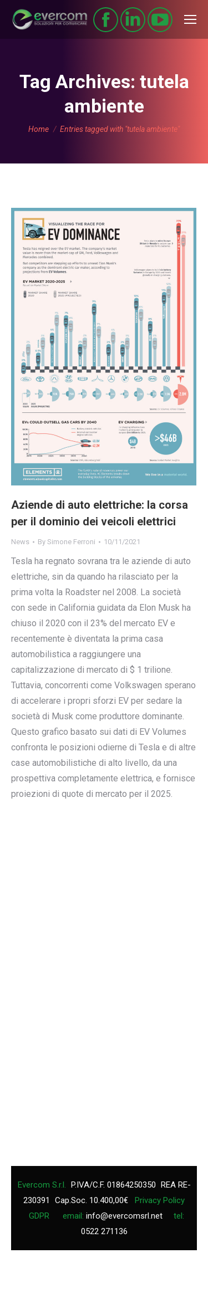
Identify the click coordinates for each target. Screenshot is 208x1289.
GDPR (39, 1216)
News (20, 542)
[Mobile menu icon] (190, 19)
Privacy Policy (160, 1200)
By (66, 542)
